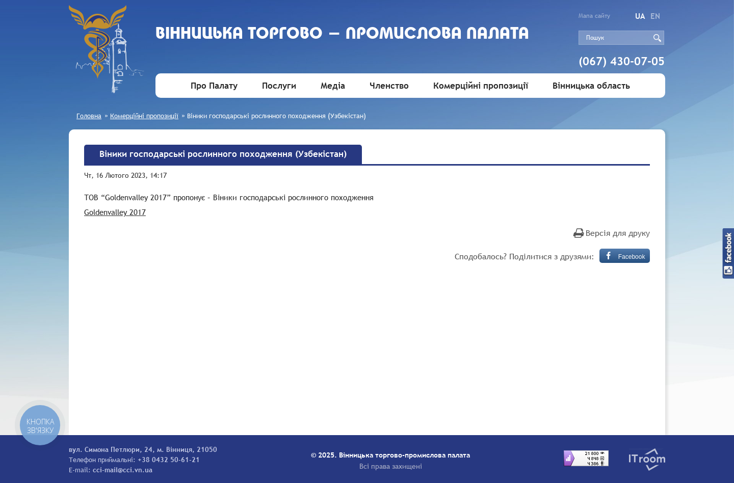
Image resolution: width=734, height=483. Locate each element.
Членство (389, 86)
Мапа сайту (594, 16)
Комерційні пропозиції (480, 86)
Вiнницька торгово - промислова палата (342, 34)
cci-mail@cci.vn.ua (122, 469)
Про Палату (214, 86)
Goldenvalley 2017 (115, 212)
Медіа (333, 86)
